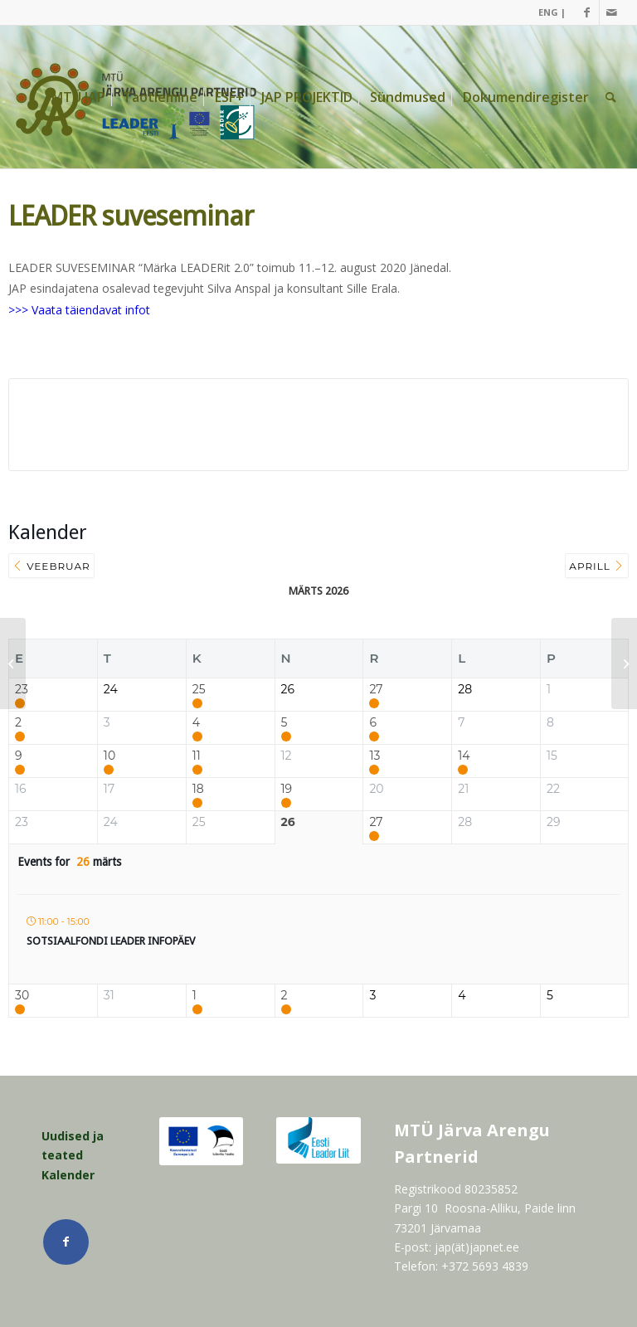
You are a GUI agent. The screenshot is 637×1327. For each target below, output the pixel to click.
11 (196, 756)
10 (109, 756)
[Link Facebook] (587, 12)
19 (287, 789)
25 (199, 690)
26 (288, 822)
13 (374, 756)
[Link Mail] (612, 12)
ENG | (552, 12)
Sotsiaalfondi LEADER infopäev (111, 941)
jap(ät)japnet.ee (477, 1247)
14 (463, 756)
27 (375, 690)
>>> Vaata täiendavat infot (79, 310)
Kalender (68, 1175)
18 (198, 789)
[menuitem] (548, 12)
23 (21, 690)
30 (22, 996)
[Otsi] (611, 97)
